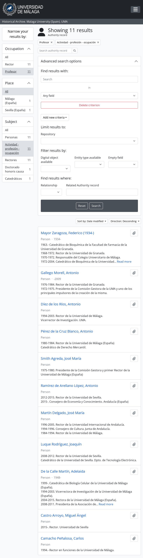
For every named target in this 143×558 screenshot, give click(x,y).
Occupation (14, 48)
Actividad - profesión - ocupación (18, 149)
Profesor (18, 72)
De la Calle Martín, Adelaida (63, 471)
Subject (11, 121)
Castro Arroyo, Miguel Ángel (63, 515)
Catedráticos (18, 179)
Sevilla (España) (18, 111)
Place (9, 83)
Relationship (49, 185)
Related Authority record (82, 185)
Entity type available (88, 158)
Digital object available (49, 160)
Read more (124, 261)
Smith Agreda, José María (61, 358)
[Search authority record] (55, 50)
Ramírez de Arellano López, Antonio (69, 386)
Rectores (18, 161)
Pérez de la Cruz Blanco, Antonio (67, 331)
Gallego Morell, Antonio (60, 273)
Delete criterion (89, 105)
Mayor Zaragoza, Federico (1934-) (67, 233)
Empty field (115, 158)
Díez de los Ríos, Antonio (61, 304)
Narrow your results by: (18, 34)
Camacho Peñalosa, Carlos (62, 538)
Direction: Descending (124, 221)
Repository (48, 134)
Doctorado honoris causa (18, 169)
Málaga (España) (18, 101)
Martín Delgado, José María (62, 413)
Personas (18, 138)
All (6, 57)
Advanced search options (61, 61)
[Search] (89, 79)
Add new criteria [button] (54, 117)
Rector (18, 65)
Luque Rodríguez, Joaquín (61, 444)
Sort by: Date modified (90, 221)
